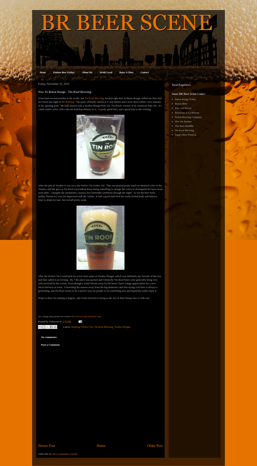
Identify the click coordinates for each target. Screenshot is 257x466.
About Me (87, 72)
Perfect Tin (87, 326)
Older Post (155, 446)
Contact (145, 72)
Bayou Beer (181, 103)
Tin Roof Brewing (94, 98)
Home (43, 72)
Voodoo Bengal (122, 326)
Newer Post (46, 446)
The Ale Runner (183, 121)
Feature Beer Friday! (64, 72)
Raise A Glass (126, 72)
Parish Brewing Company (188, 117)
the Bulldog (68, 101)
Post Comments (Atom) (65, 453)
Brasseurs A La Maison (187, 112)
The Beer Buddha (184, 125)
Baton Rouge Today (185, 99)
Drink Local (106, 72)
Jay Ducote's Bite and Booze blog (87, 316)
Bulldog (75, 326)
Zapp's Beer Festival (185, 134)
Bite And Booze (183, 108)
